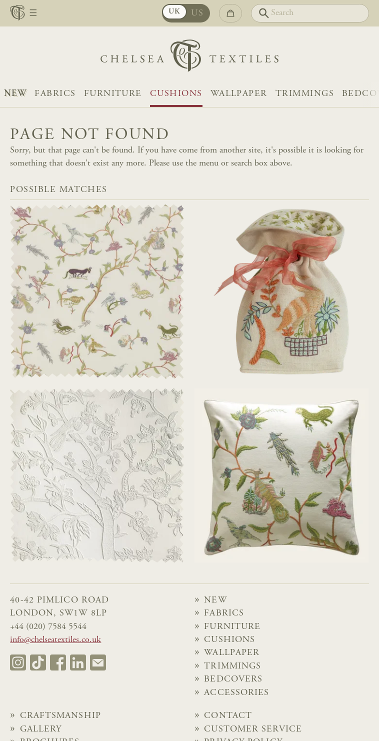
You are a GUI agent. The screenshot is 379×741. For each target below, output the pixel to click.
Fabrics (55, 94)
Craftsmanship (60, 716)
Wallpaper (239, 94)
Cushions (176, 94)
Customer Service (253, 729)
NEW (15, 94)
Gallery (41, 729)
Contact (228, 716)
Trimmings (305, 94)
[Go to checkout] (230, 13)
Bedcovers (233, 679)
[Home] (190, 58)
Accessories (236, 693)
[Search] (310, 13)
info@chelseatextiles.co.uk (55, 640)
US (197, 13)
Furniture (113, 94)
